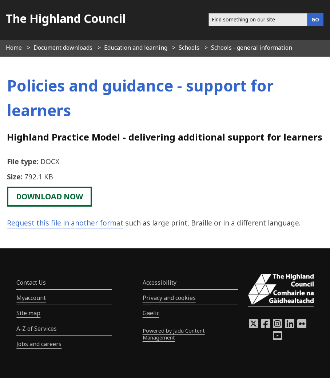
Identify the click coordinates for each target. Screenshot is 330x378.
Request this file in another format (65, 223)
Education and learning (135, 48)
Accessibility (159, 282)
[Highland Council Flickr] (301, 325)
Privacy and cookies (169, 298)
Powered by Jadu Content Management (174, 334)
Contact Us (31, 282)
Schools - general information (251, 48)
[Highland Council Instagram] (277, 325)
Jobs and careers (38, 344)
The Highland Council (66, 18)
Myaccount (31, 298)
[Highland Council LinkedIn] (289, 325)
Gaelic (151, 313)
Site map (28, 313)
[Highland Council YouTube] (277, 337)
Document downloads (62, 48)
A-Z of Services (36, 329)
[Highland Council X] (253, 325)
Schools (189, 48)
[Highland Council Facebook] (265, 325)
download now (49, 196)
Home (14, 48)
